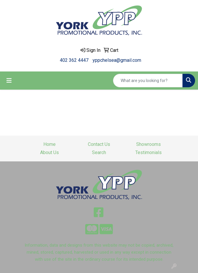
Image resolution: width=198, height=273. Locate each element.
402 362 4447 (74, 60)
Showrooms (148, 144)
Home (49, 144)
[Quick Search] (148, 80)
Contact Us (99, 144)
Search (99, 152)
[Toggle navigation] (9, 80)
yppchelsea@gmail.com (117, 60)
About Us (49, 152)
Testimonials (148, 152)
